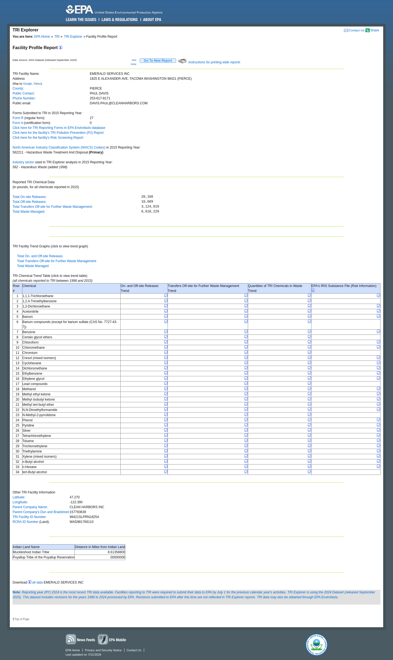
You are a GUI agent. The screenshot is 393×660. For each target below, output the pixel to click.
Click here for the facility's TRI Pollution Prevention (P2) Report (58, 133)
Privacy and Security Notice (103, 650)
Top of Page (22, 619)
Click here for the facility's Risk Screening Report (48, 138)
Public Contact (23, 93)
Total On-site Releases (29, 197)
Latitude (18, 497)
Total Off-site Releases (29, 202)
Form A (18, 123)
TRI (56, 37)
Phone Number (24, 98)
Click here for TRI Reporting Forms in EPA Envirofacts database (59, 128)
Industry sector (23, 162)
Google (27, 83)
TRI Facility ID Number (29, 517)
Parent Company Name (30, 507)
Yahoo (37, 83)
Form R (18, 118)
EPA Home (42, 37)
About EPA (151, 20)
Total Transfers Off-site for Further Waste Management (52, 207)
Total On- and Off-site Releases (39, 256)
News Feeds (80, 639)
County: (18, 88)
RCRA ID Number (25, 522)
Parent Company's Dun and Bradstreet (41, 512)
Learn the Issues (81, 20)
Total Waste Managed (28, 212)
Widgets (112, 639)
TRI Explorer (73, 37)
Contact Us (357, 30)
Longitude (20, 502)
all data (37, 582)
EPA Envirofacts (326, 597)
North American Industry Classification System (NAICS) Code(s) (59, 147)
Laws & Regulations (119, 20)
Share (374, 30)
